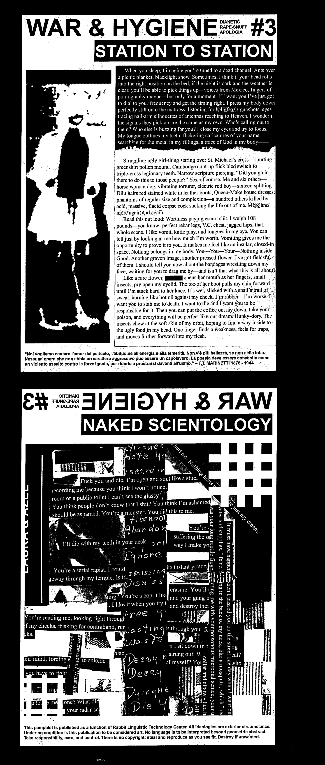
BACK (100, 760)
